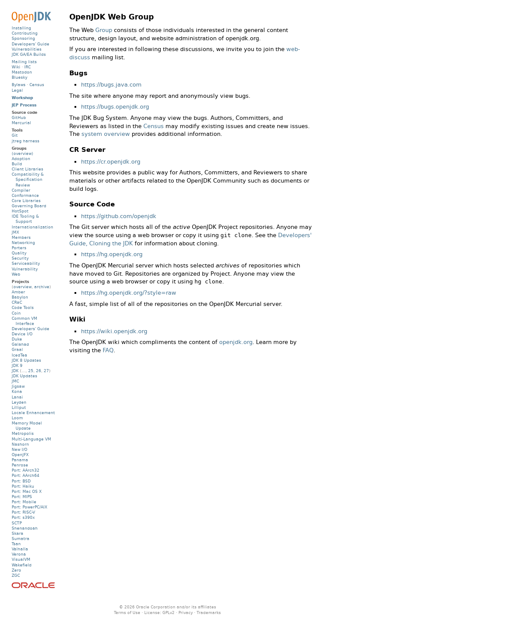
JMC (15, 381)
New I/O (19, 449)
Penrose (20, 465)
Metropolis (23, 433)
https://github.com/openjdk (118, 216)
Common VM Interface (24, 321)
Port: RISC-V (23, 512)
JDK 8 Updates (26, 360)
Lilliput (19, 407)
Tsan (16, 543)
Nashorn (20, 444)
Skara (17, 533)
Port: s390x (23, 517)
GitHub (19, 117)
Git (15, 135)
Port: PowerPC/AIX (29, 507)
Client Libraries (27, 169)
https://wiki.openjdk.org (114, 331)
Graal (17, 349)
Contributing (25, 33)
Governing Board (29, 205)
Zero (16, 570)
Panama (20, 459)
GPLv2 (168, 612)
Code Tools (23, 307)
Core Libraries (26, 200)
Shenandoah (25, 528)
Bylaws (19, 84)
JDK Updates (24, 375)
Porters (19, 247)
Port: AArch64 (25, 475)
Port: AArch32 (25, 470)
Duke (17, 339)
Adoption (21, 158)
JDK (15, 370)
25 (30, 370)
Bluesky (19, 77)
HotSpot (20, 211)
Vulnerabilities (27, 49)
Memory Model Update (27, 426)
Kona (17, 391)
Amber (18, 291)
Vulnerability (25, 269)
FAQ (108, 350)
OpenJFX (20, 454)
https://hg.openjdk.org (112, 254)
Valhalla (20, 549)
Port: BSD (21, 481)
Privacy (185, 612)
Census (153, 126)
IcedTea (19, 355)
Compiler (21, 190)
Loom (17, 417)
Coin (16, 313)
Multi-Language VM (31, 439)
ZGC (16, 575)
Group (103, 30)
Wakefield (22, 565)
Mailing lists (24, 61)
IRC (27, 66)
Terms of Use (127, 612)
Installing (21, 28)
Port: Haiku (23, 486)
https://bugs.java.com (111, 84)
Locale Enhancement (33, 412)
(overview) (22, 153)
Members (21, 237)
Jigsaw (18, 386)
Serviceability (26, 263)
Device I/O (22, 333)
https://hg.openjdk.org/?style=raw (128, 292)
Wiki (16, 66)
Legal (17, 90)
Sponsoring (23, 38)
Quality (19, 253)
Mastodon (22, 72)
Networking (23, 242)
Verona (19, 554)
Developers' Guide (30, 44)
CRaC (17, 302)
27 (46, 370)
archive (41, 286)
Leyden (19, 402)
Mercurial (21, 122)
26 (38, 370)
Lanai (17, 397)
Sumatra (20, 538)
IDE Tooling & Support (25, 219)
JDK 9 (17, 365)
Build (17, 163)
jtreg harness (25, 140)
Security (20, 258)
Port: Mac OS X (27, 491)
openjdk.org (236, 342)
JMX (15, 232)
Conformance (25, 195)
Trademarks (209, 612)
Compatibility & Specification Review (28, 179)
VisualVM (21, 559)
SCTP (17, 523)
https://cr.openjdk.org (110, 161)
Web (16, 274)
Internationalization (32, 227)
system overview (105, 134)
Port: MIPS (22, 496)
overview (22, 286)
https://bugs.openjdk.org (115, 106)
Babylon (20, 297)
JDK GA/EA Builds (29, 54)
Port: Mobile (24, 501)
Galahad (20, 344)
